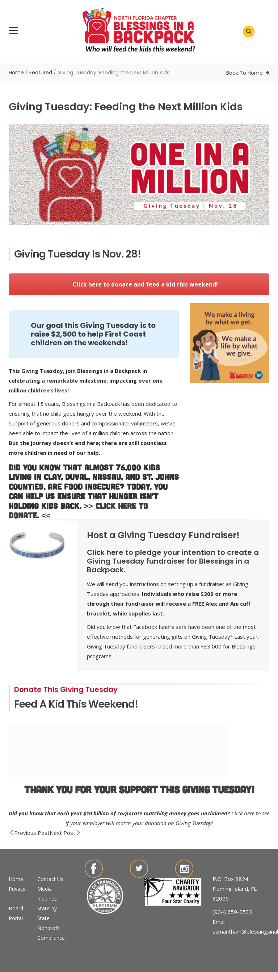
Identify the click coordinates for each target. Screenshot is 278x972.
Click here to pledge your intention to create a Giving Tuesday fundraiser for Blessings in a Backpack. (173, 561)
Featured (40, 72)
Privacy (17, 888)
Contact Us (50, 879)
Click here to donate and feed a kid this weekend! (139, 284)
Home (16, 72)
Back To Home (244, 73)
